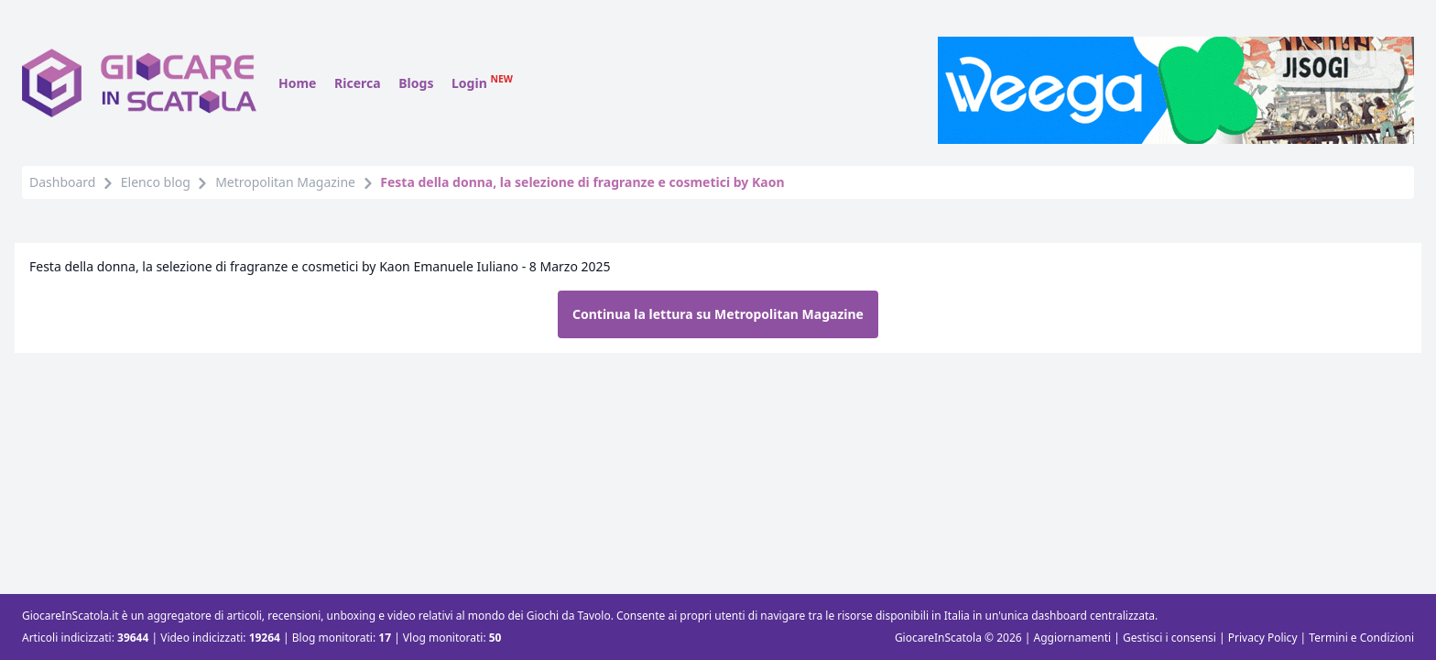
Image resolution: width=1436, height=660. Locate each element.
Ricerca (357, 83)
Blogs (415, 83)
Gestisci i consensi (1169, 637)
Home (297, 83)
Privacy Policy (1263, 637)
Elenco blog (155, 182)
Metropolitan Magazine (285, 182)
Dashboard (62, 182)
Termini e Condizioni (1361, 637)
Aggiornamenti (1072, 637)
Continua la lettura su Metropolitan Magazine (718, 314)
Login (482, 83)
